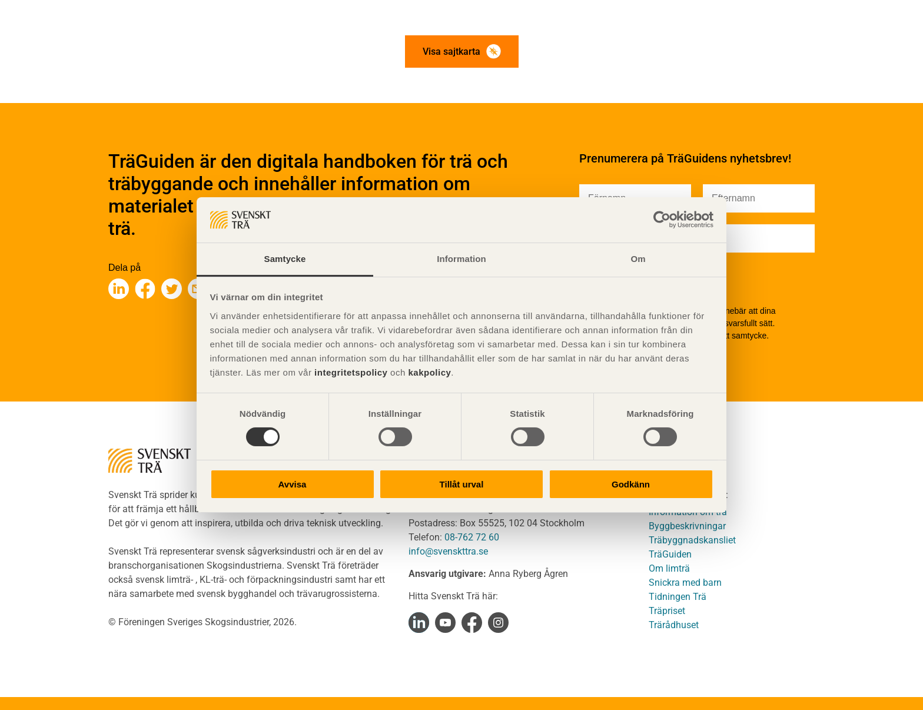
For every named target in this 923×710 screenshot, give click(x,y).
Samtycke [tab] (285, 259)
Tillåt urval (462, 484)
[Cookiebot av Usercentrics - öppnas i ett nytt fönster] (661, 219)
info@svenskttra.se (448, 551)
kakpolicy (429, 372)
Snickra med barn (685, 582)
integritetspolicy (349, 372)
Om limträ (669, 568)
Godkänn (631, 484)
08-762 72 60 (471, 537)
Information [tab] (461, 259)
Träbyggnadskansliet (692, 540)
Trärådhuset (674, 625)
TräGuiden (670, 554)
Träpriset (667, 610)
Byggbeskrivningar (687, 526)
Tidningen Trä (677, 596)
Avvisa (292, 484)
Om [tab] (637, 259)
